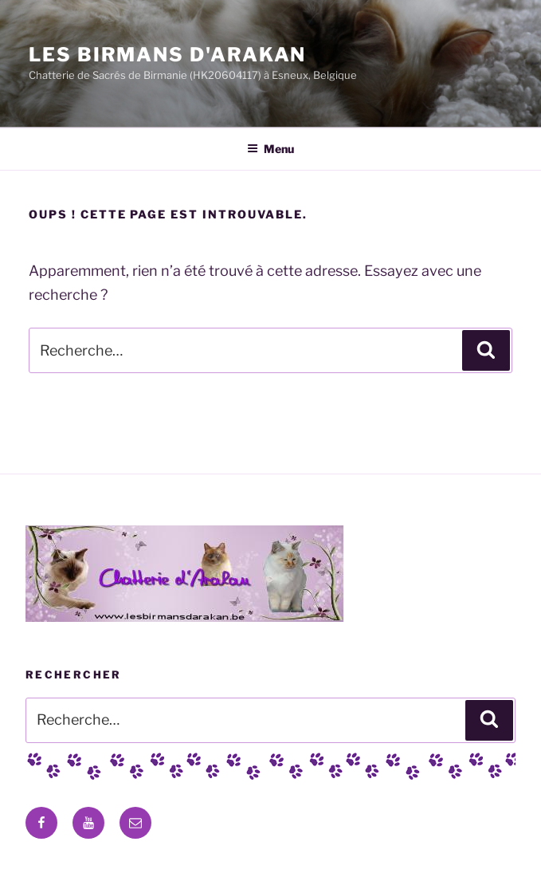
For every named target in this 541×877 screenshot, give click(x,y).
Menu (270, 148)
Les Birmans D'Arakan (167, 54)
